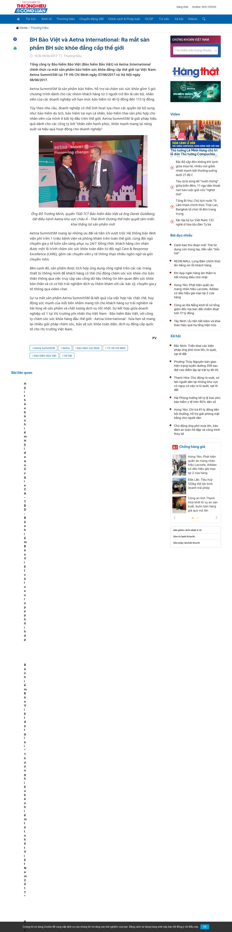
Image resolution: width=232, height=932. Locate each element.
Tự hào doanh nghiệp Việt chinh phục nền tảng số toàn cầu (115, 695)
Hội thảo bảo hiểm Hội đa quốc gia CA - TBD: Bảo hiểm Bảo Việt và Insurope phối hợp (91, 418)
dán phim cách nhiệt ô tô (187, 529)
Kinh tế (44, 18)
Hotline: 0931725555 (204, 7)
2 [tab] (198, 517)
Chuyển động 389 (88, 18)
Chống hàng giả (192, 446)
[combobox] (195, 50)
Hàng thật (182, 7)
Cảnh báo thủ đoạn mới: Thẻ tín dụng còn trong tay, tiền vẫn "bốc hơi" (197, 248)
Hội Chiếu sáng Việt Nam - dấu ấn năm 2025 (104, 734)
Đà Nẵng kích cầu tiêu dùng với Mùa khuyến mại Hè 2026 (114, 458)
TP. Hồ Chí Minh (116, 347)
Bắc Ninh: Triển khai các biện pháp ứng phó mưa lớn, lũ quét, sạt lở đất (195, 349)
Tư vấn (158, 18)
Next (216, 517)
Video (175, 113)
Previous (174, 517)
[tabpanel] (39, 410)
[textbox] (195, 50)
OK (204, 926)
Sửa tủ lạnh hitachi (184, 535)
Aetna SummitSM (44, 347)
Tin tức (29, 18)
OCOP (144, 18)
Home (22, 27)
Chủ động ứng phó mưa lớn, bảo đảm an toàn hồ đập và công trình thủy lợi (197, 429)
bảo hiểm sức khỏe (88, 347)
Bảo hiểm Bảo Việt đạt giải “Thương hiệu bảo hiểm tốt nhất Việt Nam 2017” (141, 418)
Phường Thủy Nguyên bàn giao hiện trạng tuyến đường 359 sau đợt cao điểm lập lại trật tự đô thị (196, 365)
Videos (185, 18)
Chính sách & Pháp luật (120, 18)
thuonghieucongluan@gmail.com (92, 889)
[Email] (30, 891)
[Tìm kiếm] (196, 18)
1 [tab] (193, 517)
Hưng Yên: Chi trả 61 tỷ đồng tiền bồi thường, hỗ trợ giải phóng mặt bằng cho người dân (196, 413)
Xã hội (172, 18)
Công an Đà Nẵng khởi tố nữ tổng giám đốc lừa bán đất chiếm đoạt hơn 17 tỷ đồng (196, 308)
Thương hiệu (62, 18)
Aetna (66, 347)
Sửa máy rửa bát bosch (186, 542)
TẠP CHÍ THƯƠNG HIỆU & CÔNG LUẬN (114, 920)
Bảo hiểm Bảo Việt (45, 355)
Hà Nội (68, 355)
